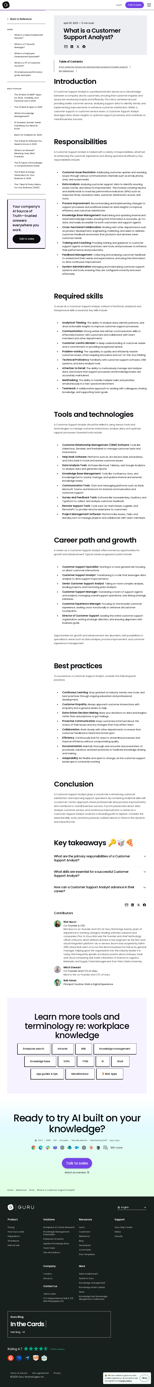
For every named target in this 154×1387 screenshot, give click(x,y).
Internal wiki (13, 1245)
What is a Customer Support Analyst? (56, 1190)
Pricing (11, 1227)
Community (85, 1249)
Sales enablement (88, 1273)
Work (31, 1190)
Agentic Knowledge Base (56, 1243)
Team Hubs (49, 1247)
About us (47, 1278)
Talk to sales (134, 4)
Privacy (57, 1373)
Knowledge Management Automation (56, 1233)
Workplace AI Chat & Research (59, 1227)
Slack (81, 1291)
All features (13, 1240)
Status (118, 1231)
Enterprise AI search (53, 1238)
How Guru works (16, 1231)
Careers (47, 1273)
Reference (21, 1190)
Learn (82, 1227)
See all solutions (51, 1252)
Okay (144, 1378)
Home (10, 1190)
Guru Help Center (123, 1227)
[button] (148, 5)
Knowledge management (92, 1282)
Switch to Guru (86, 1278)
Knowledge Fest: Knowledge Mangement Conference (93, 1298)
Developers (85, 1245)
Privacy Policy (125, 1381)
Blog (81, 1240)
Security (119, 1236)
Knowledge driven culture (92, 1287)
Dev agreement (40, 1373)
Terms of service (18, 1373)
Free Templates (87, 1254)
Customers (84, 1231)
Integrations (14, 1236)
